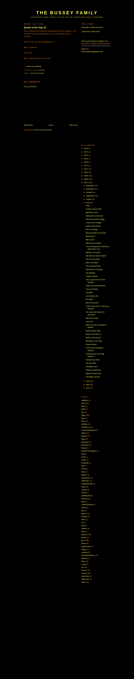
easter (83, 460)
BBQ (83, 409)
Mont (83, 520)
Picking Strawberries (93, 370)
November (90, 189)
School (84, 570)
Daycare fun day (92, 318)
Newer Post (28, 125)
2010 (86, 172)
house (83, 493)
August (89, 199)
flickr (83, 472)
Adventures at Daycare (94, 269)
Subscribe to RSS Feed (91, 32)
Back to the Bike (92, 263)
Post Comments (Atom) (43, 130)
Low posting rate (92, 296)
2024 (86, 148)
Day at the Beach (92, 303)
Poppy (83, 549)
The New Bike (91, 363)
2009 (86, 176)
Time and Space (92, 289)
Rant (83, 561)
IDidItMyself (85, 496)
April (88, 388)
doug (83, 457)
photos (83, 537)
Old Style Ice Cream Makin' (96, 256)
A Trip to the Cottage (93, 223)
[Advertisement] (71, 6)
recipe (83, 564)
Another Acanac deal (93, 209)
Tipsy (88, 206)
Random (84, 558)
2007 (86, 183)
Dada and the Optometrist (95, 286)
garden (84, 475)
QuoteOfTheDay (37, 73)
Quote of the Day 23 (93, 226)
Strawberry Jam (91, 367)
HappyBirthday (87, 484)
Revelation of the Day (94, 341)
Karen (83, 508)
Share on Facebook (33, 66)
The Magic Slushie (93, 377)
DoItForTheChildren (88, 451)
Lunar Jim (89, 321)
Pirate (83, 543)
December (90, 186)
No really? (89, 299)
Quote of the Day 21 (35, 27)
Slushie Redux (91, 344)
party (83, 531)
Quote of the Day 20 (93, 338)
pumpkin (84, 552)
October (89, 192)
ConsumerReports (88, 430)
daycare (84, 436)
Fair (82, 466)
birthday (84, 424)
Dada (83, 433)
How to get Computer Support (92, 41)
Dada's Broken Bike (93, 331)
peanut (84, 534)
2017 (86, 165)
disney (83, 448)
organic (84, 528)
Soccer (84, 573)
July (88, 203)
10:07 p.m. (41, 70)
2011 (86, 169)
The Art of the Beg (92, 259)
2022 (86, 155)
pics (82, 540)
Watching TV (90, 236)
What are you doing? (93, 243)
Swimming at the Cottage (95, 219)
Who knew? (90, 240)
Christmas (85, 427)
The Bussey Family (67, 12)
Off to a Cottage (92, 229)
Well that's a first (92, 212)
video (83, 582)
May (88, 385)
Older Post (73, 125)
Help (83, 487)
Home (51, 125)
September (90, 196)
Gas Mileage (90, 273)
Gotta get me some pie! (94, 216)
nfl (82, 523)
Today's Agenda (91, 276)
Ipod (83, 502)
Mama (83, 514)
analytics (84, 400)
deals (83, 439)
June (88, 381)
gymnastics (85, 478)
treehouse (85, 579)
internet (84, 499)
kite (82, 511)
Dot (82, 454)
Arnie (83, 403)
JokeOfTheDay (87, 505)
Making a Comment (93, 252)
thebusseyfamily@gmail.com (92, 52)
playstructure (86, 546)
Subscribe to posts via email (92, 27)
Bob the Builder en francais (96, 233)
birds (83, 421)
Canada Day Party (92, 360)
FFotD (83, 469)
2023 (86, 152)
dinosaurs (85, 445)
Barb (83, 406)
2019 (86, 159)
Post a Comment (30, 87)
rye (82, 567)
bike (83, 418)
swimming (85, 576)
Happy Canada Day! (93, 373)
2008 (86, 179)
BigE (83, 415)
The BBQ (89, 292)
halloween (85, 481)
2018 (86, 162)
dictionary (85, 442)
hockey (84, 490)
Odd (83, 526)
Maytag (84, 517)
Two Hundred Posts (93, 266)
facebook (84, 463)
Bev (82, 412)
